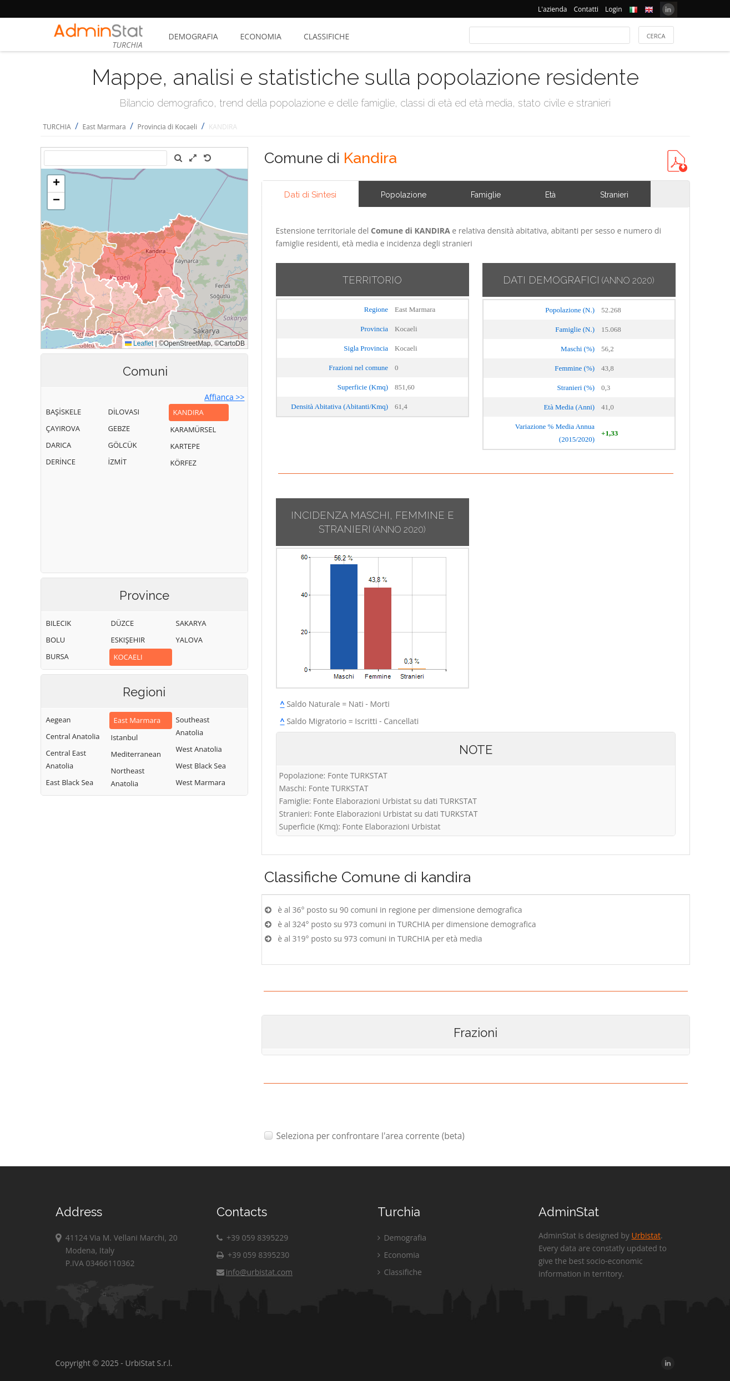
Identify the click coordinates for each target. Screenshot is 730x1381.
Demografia (193, 36)
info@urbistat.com (255, 1272)
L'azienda (552, 9)
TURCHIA (57, 126)
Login (613, 9)
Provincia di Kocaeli (168, 126)
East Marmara (103, 126)
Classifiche (326, 36)
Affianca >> (224, 397)
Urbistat (645, 1235)
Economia (260, 36)
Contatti (585, 9)
